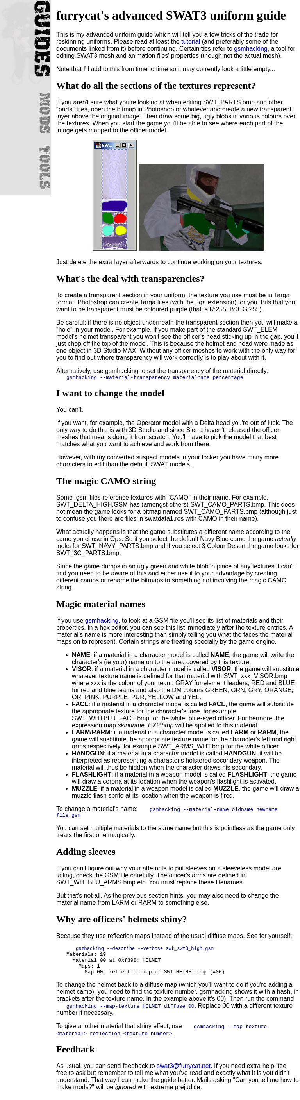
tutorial (190, 41)
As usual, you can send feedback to (106, 1069)
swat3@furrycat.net (184, 1069)
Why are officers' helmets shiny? (121, 921)
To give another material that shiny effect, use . (161, 1032)
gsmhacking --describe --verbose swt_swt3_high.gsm (145, 951)
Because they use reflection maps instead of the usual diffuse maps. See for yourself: (174, 938)
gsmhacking (250, 48)
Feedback (75, 1052)
